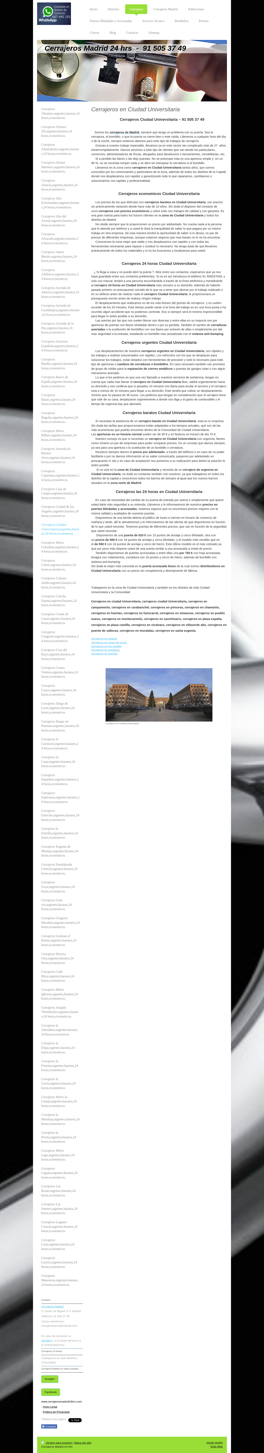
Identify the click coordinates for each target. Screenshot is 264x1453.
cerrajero (46, 1340)
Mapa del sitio (82, 1442)
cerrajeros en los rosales (106, 646)
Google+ (50, 1378)
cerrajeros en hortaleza (105, 649)
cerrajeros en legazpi (104, 638)
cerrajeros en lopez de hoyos (109, 642)
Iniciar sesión (214, 1442)
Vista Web (216, 1446)
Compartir (49, 1426)
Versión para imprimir (57, 1442)
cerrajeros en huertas (104, 653)
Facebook (51, 1392)
